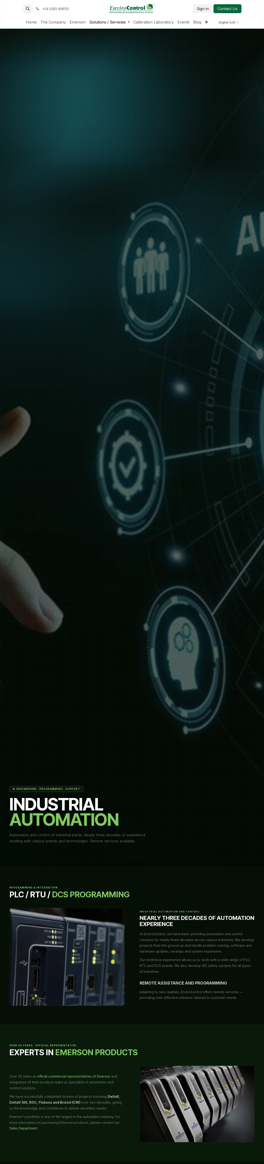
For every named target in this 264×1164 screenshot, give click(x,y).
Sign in (203, 8)
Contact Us (227, 8)
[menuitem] (31, 22)
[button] (28, 9)
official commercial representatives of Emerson (73, 1076)
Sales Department (23, 1128)
